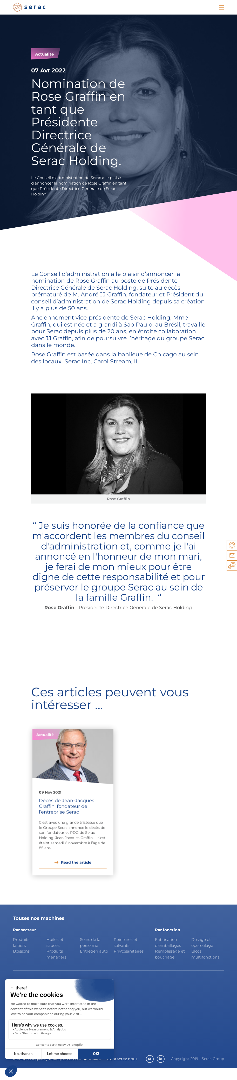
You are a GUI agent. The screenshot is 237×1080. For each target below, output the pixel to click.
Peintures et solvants (125, 954)
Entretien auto (94, 963)
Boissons (21, 963)
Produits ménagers (56, 966)
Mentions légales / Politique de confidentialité (57, 1070)
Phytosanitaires (128, 963)
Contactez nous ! (123, 1070)
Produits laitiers (21, 954)
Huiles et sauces (54, 954)
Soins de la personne (90, 954)
